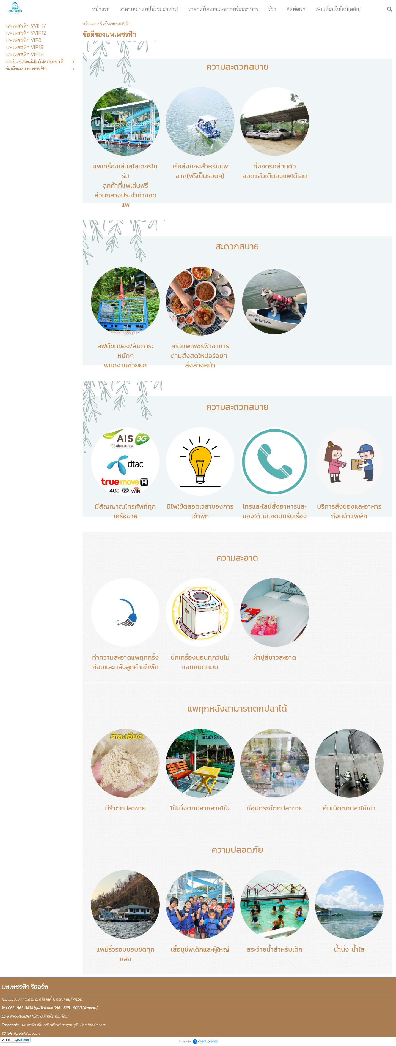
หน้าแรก (89, 23)
